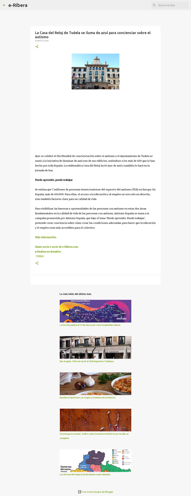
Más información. (46, 237)
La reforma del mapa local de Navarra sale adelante (85, 474)
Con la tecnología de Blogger (95, 491)
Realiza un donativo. (49, 251)
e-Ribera (17, 5)
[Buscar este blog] (173, 5)
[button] (37, 47)
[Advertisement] (57, 119)
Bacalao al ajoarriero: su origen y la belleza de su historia (87, 397)
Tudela (39, 256)
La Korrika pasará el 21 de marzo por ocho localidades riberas (90, 325)
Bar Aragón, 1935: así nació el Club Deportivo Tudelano (87, 361)
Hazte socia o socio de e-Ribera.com (56, 246)
